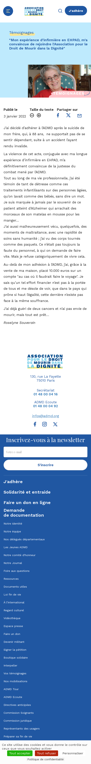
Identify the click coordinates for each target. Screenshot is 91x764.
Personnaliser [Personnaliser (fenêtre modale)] (72, 753)
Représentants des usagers (22, 728)
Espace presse (13, 626)
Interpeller (10, 665)
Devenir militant (14, 641)
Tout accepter (20, 753)
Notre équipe (12, 531)
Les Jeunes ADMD (16, 547)
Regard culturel (14, 610)
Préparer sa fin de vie (18, 736)
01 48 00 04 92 (45, 406)
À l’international (14, 602)
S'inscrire (46, 465)
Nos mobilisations (15, 681)
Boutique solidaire (16, 657)
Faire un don (12, 633)
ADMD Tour (11, 689)
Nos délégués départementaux (24, 539)
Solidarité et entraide (27, 492)
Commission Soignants (19, 712)
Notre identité (13, 523)
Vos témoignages (15, 673)
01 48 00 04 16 (46, 394)
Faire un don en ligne (27, 502)
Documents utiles (15, 586)
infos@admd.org (45, 416)
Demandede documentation (24, 513)
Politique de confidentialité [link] (45, 759)
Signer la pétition (15, 649)
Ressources (11, 578)
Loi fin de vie (12, 594)
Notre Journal (13, 563)
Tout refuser (46, 753)
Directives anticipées (17, 704)
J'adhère (76, 11)
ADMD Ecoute (13, 697)
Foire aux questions (17, 570)
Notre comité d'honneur (19, 555)
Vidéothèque (12, 618)
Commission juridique (18, 720)
